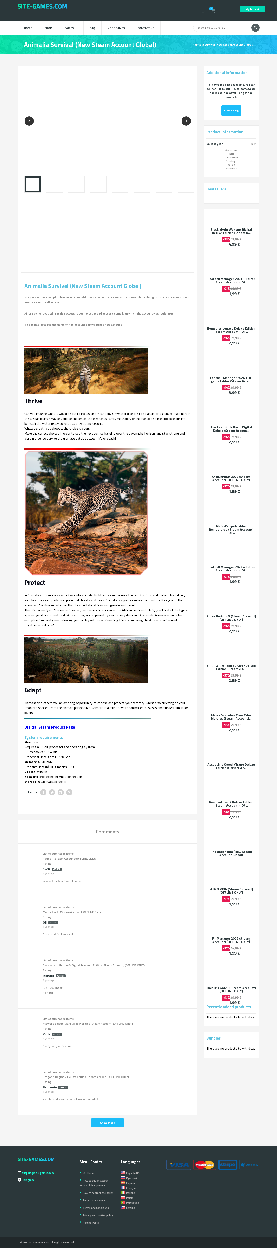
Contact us (145, 28)
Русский (129, 1178)
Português (130, 1203)
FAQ (92, 28)
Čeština (128, 1208)
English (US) (130, 1173)
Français (128, 1188)
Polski (127, 1198)
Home (28, 28)
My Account (252, 9)
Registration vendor (95, 1200)
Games (71, 28)
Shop (48, 28)
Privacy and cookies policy (98, 1215)
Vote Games (116, 28)
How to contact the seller (98, 1193)
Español (128, 1183)
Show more (107, 1122)
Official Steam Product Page (49, 727)
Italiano (128, 1193)
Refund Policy (91, 1223)
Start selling (231, 110)
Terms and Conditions (96, 1208)
